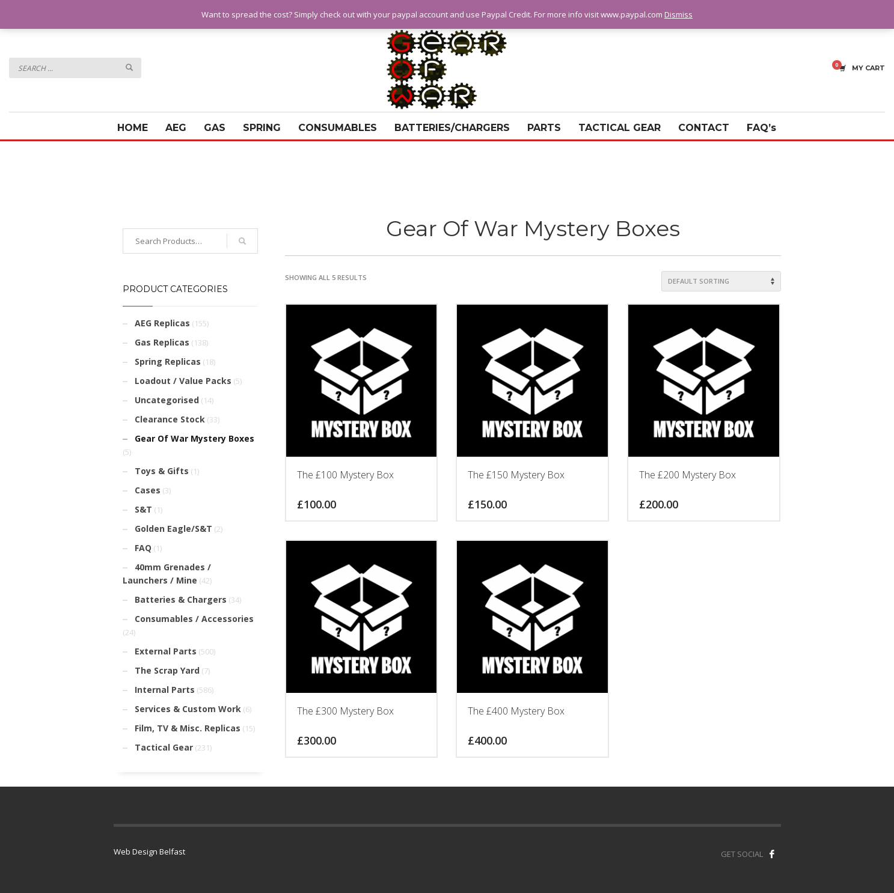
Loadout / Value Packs (183, 380)
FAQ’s (761, 127)
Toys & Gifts (162, 471)
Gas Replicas (162, 342)
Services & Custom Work (188, 709)
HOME (132, 127)
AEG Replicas (162, 323)
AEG (175, 127)
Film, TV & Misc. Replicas (187, 728)
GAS (214, 127)
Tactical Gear (164, 747)
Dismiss (678, 14)
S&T (143, 509)
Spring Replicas (168, 361)
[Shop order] (721, 281)
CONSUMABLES (337, 127)
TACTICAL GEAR (619, 127)
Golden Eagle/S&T (173, 528)
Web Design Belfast (149, 851)
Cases (148, 490)
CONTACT (703, 127)
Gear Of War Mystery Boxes (194, 438)
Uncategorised (167, 400)
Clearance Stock (170, 419)
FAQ (143, 547)
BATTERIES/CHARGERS (452, 127)
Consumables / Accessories (194, 618)
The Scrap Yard (167, 670)
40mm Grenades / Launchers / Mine (167, 573)
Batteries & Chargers (181, 599)
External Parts (166, 651)
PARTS (544, 127)
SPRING (262, 127)
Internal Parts (165, 689)
